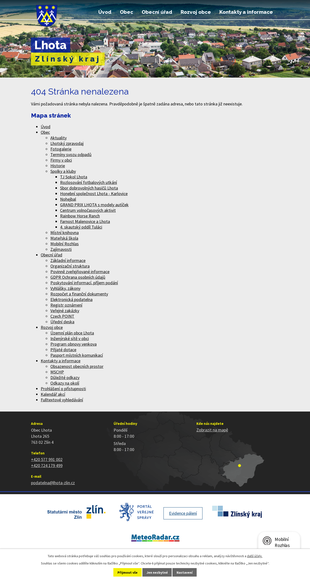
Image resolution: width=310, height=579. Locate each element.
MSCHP (57, 372)
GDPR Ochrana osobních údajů (77, 277)
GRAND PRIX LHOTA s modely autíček (94, 204)
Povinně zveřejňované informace (79, 271)
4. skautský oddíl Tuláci (81, 227)
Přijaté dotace (63, 349)
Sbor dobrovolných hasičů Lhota (89, 188)
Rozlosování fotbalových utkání (88, 182)
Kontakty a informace (246, 12)
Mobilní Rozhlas (64, 243)
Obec (126, 12)
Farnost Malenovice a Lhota (85, 221)
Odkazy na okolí (64, 383)
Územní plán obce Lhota (72, 333)
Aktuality (58, 138)
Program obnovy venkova (73, 344)
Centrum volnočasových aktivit (88, 210)
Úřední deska (62, 322)
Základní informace (67, 260)
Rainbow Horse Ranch (80, 216)
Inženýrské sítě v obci (69, 338)
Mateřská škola (64, 238)
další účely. (255, 556)
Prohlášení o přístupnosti (63, 388)
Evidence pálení (183, 513)
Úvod (104, 12)
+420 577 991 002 (46, 459)
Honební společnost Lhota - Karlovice (94, 193)
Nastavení (185, 572)
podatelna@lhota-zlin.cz (53, 482)
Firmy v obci (61, 160)
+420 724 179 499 (46, 465)
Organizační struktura (70, 266)
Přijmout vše (127, 572)
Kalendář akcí (53, 394)
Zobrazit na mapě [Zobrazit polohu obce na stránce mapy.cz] (212, 430)
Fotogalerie (60, 149)
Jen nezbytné (157, 572)
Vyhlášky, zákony (65, 288)
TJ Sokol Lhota (73, 177)
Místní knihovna (64, 232)
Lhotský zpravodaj (67, 143)
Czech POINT (62, 316)
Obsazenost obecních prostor (76, 366)
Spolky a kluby (63, 171)
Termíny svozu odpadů (71, 154)
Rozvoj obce (196, 12)
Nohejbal (68, 199)
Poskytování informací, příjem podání (84, 283)
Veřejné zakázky (64, 310)
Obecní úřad (157, 12)
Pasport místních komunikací (76, 355)
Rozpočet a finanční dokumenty (79, 294)
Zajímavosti (61, 249)
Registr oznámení (66, 305)
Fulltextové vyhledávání (62, 400)
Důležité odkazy (64, 377)
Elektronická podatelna (71, 299)
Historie (57, 165)
